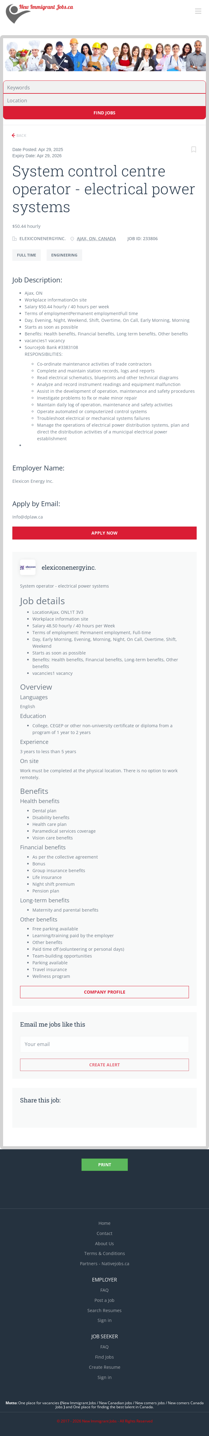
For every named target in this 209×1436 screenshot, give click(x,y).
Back (20, 135)
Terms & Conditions (104, 1253)
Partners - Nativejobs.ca (104, 1263)
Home (104, 1223)
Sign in (105, 1320)
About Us (104, 1243)
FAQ (104, 1290)
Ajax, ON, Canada (96, 238)
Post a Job (104, 1300)
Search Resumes (104, 1310)
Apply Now (104, 533)
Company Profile (104, 992)
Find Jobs (104, 113)
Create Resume (104, 1367)
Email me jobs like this (52, 1024)
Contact (104, 1233)
